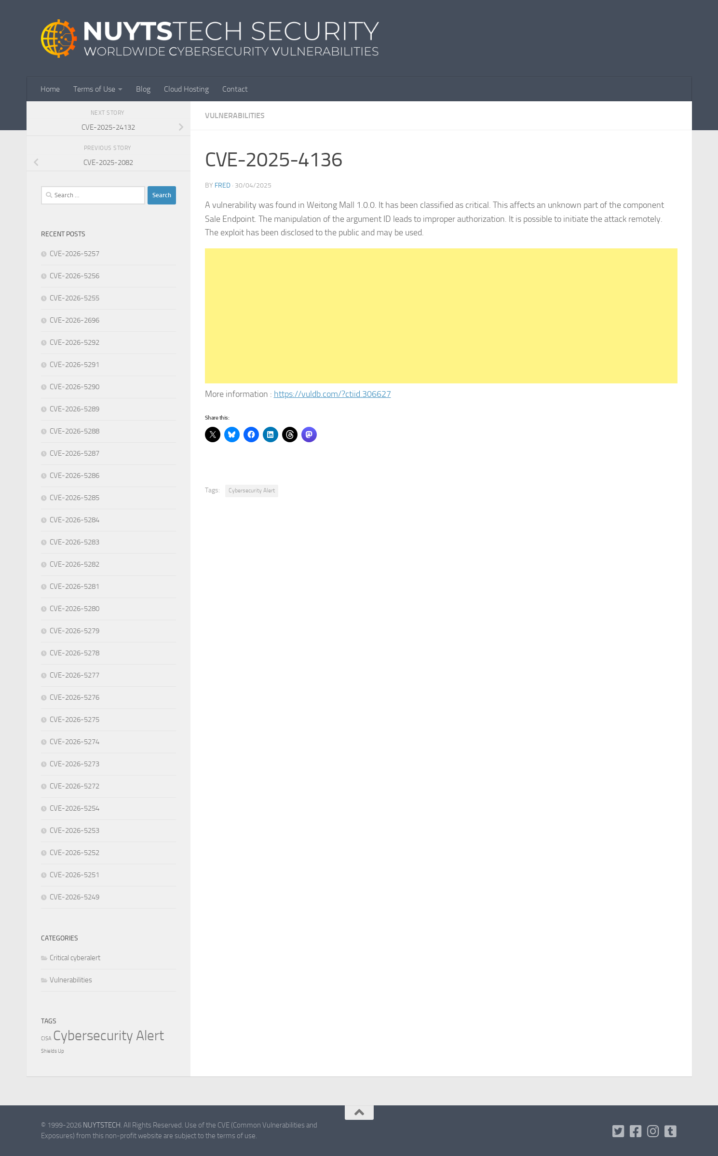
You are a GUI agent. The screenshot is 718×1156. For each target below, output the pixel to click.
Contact (235, 89)
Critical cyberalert (75, 957)
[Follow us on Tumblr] (670, 1131)
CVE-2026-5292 (74, 342)
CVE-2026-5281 (74, 586)
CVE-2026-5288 (74, 431)
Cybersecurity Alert (252, 490)
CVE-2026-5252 (74, 852)
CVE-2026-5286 (74, 475)
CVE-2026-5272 (74, 786)
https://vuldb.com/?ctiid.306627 (332, 394)
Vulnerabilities (235, 115)
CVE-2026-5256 (74, 276)
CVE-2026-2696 (74, 320)
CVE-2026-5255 (74, 298)
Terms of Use (94, 89)
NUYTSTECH (102, 1125)
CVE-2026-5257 (74, 253)
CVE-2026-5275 (74, 719)
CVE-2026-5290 (74, 386)
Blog (143, 89)
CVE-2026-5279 (74, 630)
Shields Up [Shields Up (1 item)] (52, 1051)
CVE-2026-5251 (74, 874)
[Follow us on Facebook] (635, 1131)
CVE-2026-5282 (74, 564)
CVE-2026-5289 (74, 409)
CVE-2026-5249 (74, 897)
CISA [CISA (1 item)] (46, 1038)
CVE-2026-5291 (74, 364)
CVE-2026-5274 (74, 741)
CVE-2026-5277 (74, 675)
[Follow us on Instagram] (653, 1131)
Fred (222, 185)
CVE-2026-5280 (74, 608)
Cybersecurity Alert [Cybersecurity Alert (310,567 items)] (108, 1035)
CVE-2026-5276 (74, 697)
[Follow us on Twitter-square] (618, 1131)
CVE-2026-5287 (74, 453)
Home (50, 89)
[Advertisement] (441, 315)
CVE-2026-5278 (74, 653)
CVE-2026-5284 (74, 520)
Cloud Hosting (186, 89)
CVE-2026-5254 (74, 808)
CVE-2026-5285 (74, 497)
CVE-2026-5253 (74, 830)
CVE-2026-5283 (74, 542)
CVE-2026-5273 (74, 764)
